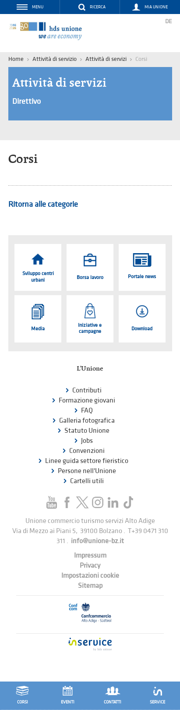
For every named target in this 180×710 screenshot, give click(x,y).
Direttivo (26, 101)
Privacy (90, 566)
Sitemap (90, 586)
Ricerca (98, 7)
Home (16, 59)
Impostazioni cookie (90, 576)
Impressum (90, 555)
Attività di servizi (106, 59)
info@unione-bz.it (97, 541)
